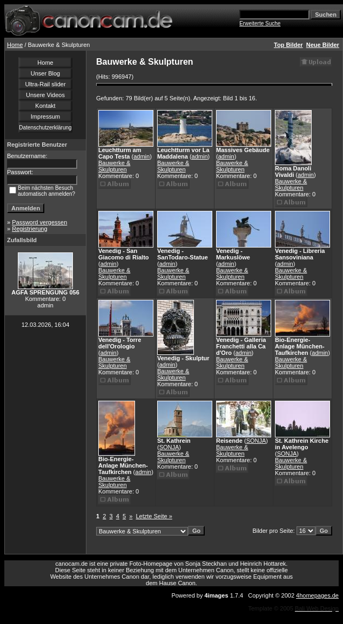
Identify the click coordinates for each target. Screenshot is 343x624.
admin (141, 156)
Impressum (45, 116)
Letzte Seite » (154, 516)
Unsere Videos (45, 95)
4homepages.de (317, 595)
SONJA (169, 447)
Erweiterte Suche (259, 23)
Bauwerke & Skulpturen (114, 166)
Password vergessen (39, 222)
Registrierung (29, 228)
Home (15, 45)
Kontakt (45, 105)
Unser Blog (45, 73)
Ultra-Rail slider (45, 84)
